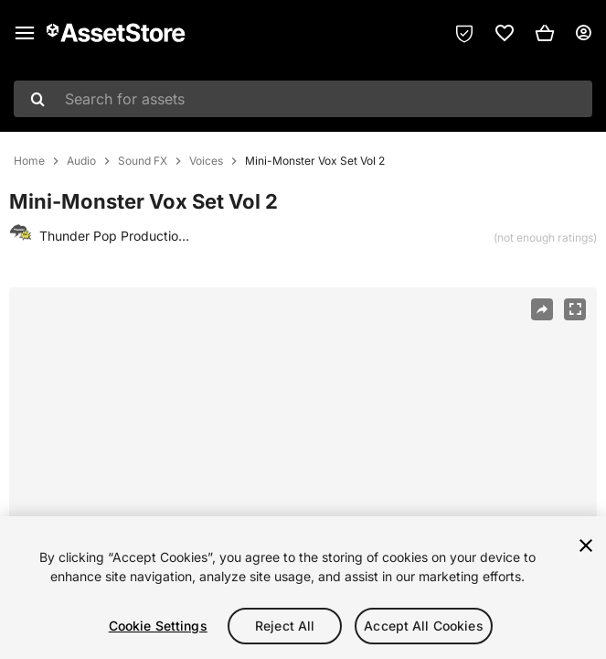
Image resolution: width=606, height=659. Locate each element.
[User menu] (583, 33)
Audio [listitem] (81, 161)
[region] (302, 484)
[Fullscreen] (575, 309)
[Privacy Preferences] (464, 33)
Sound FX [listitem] (142, 161)
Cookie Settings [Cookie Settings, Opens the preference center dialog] (158, 625)
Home (29, 161)
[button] (545, 33)
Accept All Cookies (424, 625)
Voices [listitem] (206, 161)
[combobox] (303, 99)
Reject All (284, 625)
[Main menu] (24, 33)
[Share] (542, 309)
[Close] (586, 545)
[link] (505, 33)
